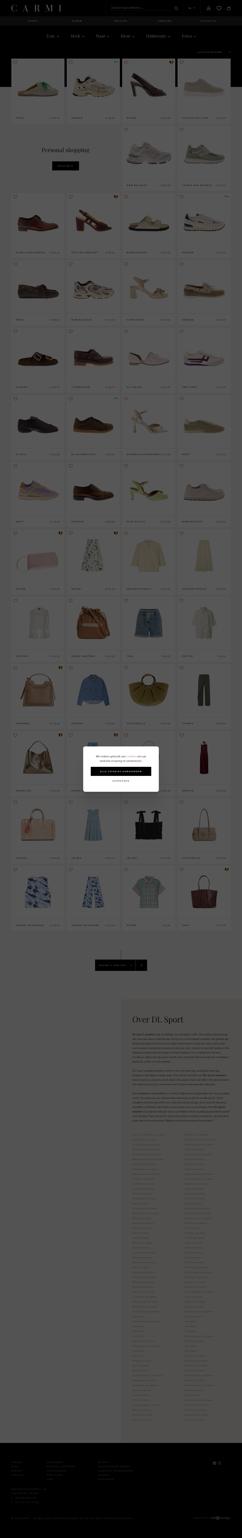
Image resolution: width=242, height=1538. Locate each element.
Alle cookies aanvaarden (121, 771)
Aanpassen (121, 780)
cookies (131, 756)
